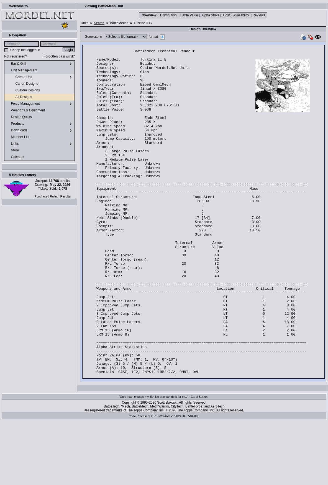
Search (99, 23)
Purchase (41, 196)
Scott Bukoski (167, 467)
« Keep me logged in (25, 50)
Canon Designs (22, 84)
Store (13, 150)
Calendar (15, 157)
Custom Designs (23, 90)
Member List (18, 137)
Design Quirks (19, 117)
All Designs (19, 97)
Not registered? (15, 56)
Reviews (259, 15)
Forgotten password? (59, 56)
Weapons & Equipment (26, 110)
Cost (226, 15)
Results (65, 196)
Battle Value (189, 15)
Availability (241, 15)
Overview (149, 15)
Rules (54, 196)
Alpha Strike (210, 15)
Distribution (168, 15)
